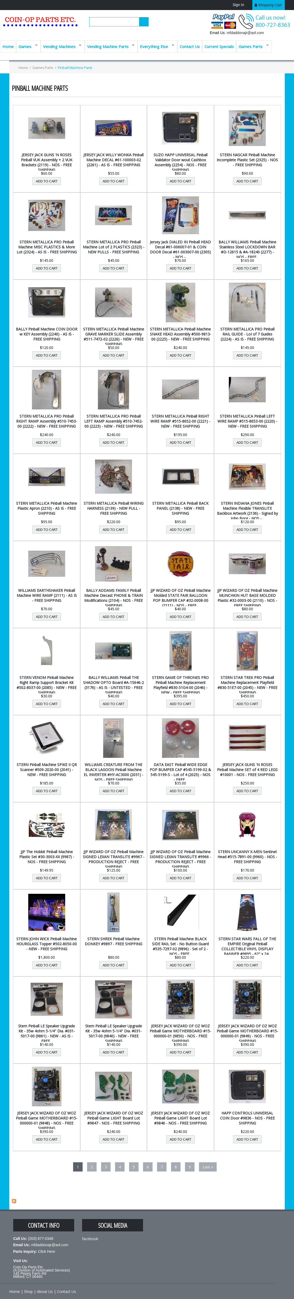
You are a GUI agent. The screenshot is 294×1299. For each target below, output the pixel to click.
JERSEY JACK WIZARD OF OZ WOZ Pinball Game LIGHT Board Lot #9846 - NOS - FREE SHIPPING (180, 1118)
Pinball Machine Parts (75, 67)
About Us (45, 1291)
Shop (28, 1291)
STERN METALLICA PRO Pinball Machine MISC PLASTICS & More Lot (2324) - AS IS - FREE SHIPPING (47, 246)
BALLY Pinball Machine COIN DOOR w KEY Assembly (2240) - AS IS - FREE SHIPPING (46, 334)
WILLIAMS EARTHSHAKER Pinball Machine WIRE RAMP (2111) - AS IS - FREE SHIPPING (47, 595)
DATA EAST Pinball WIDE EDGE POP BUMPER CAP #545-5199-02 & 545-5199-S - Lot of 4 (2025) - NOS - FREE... (180, 772)
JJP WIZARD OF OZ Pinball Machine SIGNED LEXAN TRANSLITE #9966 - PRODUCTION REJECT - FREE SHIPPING (180, 859)
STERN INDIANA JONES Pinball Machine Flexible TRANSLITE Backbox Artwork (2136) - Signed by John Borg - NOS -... (247, 511)
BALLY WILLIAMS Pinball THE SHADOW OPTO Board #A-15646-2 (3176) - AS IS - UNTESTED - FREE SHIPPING (113, 685)
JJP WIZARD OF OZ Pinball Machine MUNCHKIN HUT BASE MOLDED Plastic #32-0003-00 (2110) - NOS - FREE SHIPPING (247, 598)
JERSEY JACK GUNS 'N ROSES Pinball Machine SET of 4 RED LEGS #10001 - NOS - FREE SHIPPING (247, 769)
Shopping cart (270, 5)
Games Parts (252, 46)
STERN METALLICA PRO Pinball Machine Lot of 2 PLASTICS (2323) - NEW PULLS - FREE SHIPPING (113, 246)
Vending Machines (61, 46)
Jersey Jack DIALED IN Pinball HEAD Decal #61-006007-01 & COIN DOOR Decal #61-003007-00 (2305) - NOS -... (180, 249)
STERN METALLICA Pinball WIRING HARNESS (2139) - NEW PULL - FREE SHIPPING (114, 508)
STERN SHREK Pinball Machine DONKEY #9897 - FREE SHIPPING (113, 941)
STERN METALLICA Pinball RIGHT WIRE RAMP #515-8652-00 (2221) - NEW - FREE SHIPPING (180, 421)
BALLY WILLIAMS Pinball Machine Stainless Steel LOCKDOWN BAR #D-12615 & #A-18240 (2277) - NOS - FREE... (247, 249)
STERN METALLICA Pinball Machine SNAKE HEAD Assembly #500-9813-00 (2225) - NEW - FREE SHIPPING (180, 334)
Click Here (46, 1251)
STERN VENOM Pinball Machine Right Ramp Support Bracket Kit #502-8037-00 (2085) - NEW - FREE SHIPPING (47, 685)
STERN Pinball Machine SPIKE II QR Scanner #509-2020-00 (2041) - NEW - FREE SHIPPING (47, 769)
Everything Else (155, 46)
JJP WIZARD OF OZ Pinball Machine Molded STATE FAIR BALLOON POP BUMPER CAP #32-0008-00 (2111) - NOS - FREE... (180, 598)
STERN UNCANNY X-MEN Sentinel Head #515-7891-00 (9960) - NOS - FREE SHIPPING (247, 856)
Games (26, 46)
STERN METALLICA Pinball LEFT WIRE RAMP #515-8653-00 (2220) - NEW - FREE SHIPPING (247, 421)
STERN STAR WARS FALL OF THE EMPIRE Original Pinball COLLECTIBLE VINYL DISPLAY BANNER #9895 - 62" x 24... (247, 946)
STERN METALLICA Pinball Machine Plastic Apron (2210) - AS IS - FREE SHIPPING (46, 508)
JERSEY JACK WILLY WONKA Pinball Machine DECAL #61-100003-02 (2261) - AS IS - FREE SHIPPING (113, 159)
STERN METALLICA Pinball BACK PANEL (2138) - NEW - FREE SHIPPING (180, 508)
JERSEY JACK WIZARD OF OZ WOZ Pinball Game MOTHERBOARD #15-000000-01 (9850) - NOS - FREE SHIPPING (180, 1033)
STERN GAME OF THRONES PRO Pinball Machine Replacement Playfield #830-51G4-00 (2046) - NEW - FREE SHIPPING (180, 685)
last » (208, 1166)
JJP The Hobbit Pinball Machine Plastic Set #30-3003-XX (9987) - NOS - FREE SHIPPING (46, 856)
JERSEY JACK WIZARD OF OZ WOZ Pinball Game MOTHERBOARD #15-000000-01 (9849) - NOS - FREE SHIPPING (247, 1033)
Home (8, 46)
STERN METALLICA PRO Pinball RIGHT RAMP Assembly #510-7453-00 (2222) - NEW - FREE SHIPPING (46, 421)
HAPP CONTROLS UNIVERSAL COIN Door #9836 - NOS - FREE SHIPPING (247, 1118)
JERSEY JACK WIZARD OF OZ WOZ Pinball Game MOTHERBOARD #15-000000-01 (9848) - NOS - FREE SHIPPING (46, 1121)
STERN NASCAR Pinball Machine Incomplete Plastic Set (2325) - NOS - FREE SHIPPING (247, 159)
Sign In (238, 5)
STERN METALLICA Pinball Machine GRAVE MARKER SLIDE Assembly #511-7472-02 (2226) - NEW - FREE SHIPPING (113, 337)
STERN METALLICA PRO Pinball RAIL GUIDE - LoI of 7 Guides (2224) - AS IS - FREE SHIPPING (247, 334)
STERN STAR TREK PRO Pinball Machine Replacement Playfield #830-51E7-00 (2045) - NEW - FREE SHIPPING (247, 685)
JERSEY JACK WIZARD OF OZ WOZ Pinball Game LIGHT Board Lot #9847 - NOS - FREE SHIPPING (113, 1118)
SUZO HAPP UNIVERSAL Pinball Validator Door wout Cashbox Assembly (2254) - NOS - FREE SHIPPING (180, 162)
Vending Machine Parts (110, 46)
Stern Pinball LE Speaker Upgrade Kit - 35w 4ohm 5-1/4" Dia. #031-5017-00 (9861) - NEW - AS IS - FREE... (46, 1033)
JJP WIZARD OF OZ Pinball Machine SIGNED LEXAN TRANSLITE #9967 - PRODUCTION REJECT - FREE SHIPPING (113, 859)
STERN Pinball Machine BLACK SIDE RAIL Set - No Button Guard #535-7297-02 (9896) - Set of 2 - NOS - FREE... (180, 946)
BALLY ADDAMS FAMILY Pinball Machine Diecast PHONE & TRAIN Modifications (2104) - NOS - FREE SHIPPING (113, 598)
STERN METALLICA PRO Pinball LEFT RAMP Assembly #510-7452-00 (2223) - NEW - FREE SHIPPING (113, 421)
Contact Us (190, 46)
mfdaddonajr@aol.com (245, 33)
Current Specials (219, 46)
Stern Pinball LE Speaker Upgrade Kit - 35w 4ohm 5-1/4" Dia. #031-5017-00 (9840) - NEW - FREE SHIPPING (113, 1033)
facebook (90, 1238)
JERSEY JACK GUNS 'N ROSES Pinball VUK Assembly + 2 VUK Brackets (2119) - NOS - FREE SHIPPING (46, 162)
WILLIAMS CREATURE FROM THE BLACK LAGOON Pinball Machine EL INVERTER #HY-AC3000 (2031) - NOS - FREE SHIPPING (113, 772)
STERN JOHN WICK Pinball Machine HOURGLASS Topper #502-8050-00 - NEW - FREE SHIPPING (46, 943)
